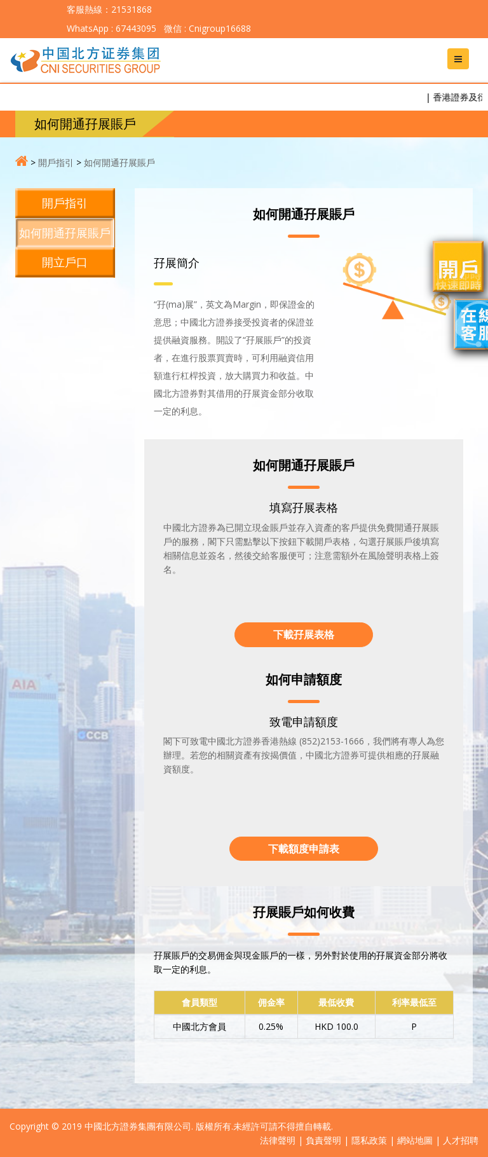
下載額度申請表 (303, 849)
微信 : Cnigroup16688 (206, 28)
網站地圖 (415, 1140)
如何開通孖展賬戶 (119, 162)
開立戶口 (65, 262)
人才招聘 (460, 1140)
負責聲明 (323, 1140)
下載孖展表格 (303, 634)
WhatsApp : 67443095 (111, 28)
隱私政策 (369, 1140)
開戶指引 (56, 162)
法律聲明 (277, 1140)
